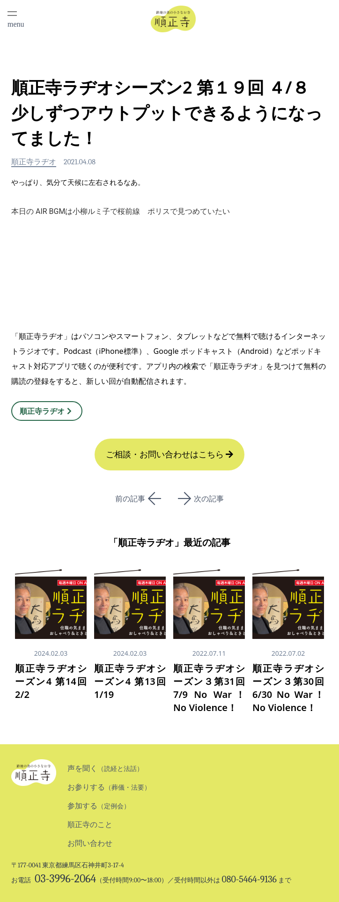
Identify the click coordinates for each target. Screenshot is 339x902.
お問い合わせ (89, 843)
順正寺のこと (89, 825)
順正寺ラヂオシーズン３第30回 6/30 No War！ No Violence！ (288, 688)
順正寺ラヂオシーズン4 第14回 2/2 (55, 681)
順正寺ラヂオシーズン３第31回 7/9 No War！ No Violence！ (209, 688)
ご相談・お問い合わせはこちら (170, 454)
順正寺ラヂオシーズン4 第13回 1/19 (130, 681)
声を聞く (105, 768)
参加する (98, 806)
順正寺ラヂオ (33, 162)
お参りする (109, 787)
